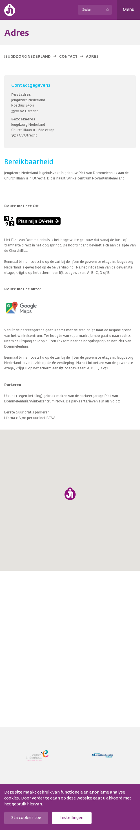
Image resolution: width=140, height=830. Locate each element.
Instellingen (71, 818)
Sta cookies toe (26, 818)
